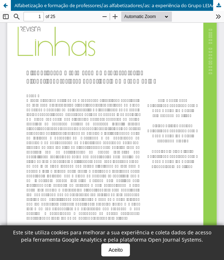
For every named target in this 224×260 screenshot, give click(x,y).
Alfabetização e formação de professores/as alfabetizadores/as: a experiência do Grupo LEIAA (114, 5)
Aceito (116, 250)
